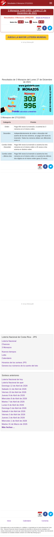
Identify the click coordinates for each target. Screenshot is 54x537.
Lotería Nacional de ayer (12, 382)
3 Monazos (7, 347)
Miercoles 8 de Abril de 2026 (14, 398)
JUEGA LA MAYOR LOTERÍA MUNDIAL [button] (27, 37)
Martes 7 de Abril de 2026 (13, 402)
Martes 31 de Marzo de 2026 (14, 424)
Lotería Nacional (9, 341)
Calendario (6, 358)
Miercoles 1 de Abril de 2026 (14, 421)
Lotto (4, 355)
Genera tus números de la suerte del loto (20, 366)
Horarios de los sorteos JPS (14, 362)
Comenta (45, 521)
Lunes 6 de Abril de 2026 (13, 405)
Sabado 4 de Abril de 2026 (13, 411)
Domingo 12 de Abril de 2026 (14, 386)
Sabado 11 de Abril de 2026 (14, 389)
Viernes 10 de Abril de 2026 (14, 392)
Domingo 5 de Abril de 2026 (14, 408)
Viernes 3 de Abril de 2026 (13, 414)
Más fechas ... (8, 427)
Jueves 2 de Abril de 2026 (13, 418)
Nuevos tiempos (9, 352)
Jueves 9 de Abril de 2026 (13, 395)
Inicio (9, 521)
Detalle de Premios (43, 18)
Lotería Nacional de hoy (12, 379)
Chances (6, 344)
